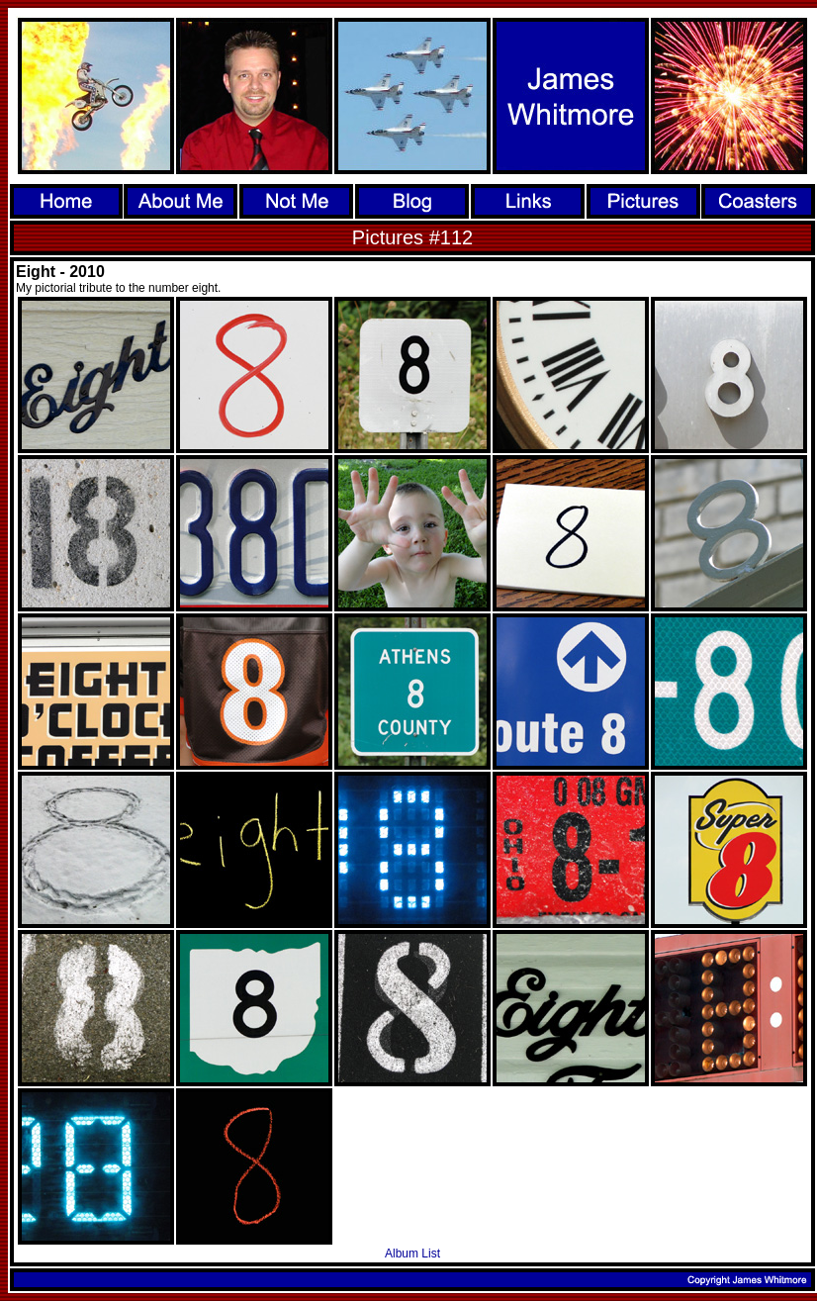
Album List (412, 1253)
